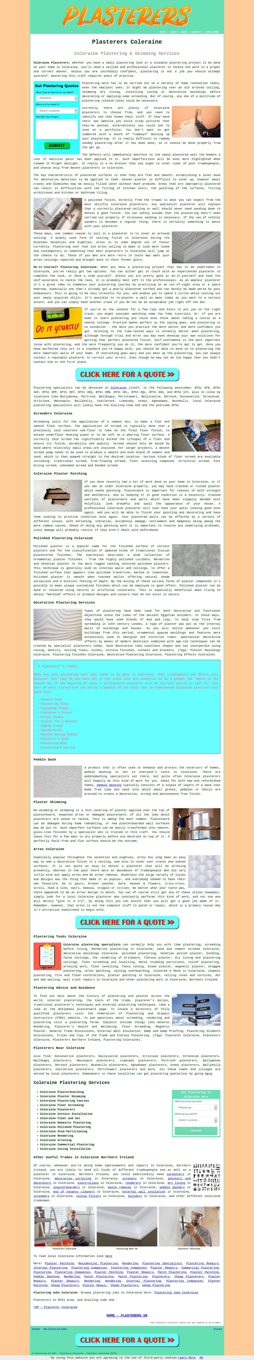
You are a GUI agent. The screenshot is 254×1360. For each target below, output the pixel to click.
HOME (163, 32)
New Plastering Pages (55, 1329)
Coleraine (118, 387)
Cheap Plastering (156, 1285)
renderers (133, 1183)
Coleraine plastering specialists (92, 944)
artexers (130, 1178)
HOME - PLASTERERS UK (127, 1315)
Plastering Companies (89, 1267)
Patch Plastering (172, 1272)
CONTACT (196, 32)
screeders (41, 1196)
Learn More (187, 1357)
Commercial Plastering (200, 1267)
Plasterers (161, 1276)
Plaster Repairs (164, 1267)
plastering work (150, 979)
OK (201, 1357)
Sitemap (36, 1329)
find (46, 1056)
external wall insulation (143, 1191)
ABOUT (184, 32)
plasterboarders (66, 1187)
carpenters (175, 1174)
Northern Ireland (203, 979)
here (208, 1073)
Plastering (42, 1272)
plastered (180, 154)
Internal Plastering (50, 1267)
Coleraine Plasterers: (52, 62)
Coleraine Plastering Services (72, 1082)
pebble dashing (109, 785)
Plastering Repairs (202, 1263)
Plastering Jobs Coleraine (176, 1292)
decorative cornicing (72, 1178)
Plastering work (95, 83)
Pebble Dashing (46, 1276)
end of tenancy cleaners (74, 1191)
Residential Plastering (98, 1263)
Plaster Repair (94, 1285)
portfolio (113, 130)
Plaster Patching (59, 1263)
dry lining (176, 1183)
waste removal (119, 1187)
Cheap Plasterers (188, 1276)
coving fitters (88, 1196)
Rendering (130, 1263)
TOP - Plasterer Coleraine (55, 1307)
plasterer (158, 67)
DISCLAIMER (212, 32)
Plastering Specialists (162, 1263)
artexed (163, 233)
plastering (149, 71)
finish (117, 238)
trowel (156, 200)
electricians (88, 1183)
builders (135, 1196)
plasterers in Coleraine (102, 167)
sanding (150, 217)
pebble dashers (172, 1187)
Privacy (218, 1329)
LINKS (173, 32)
